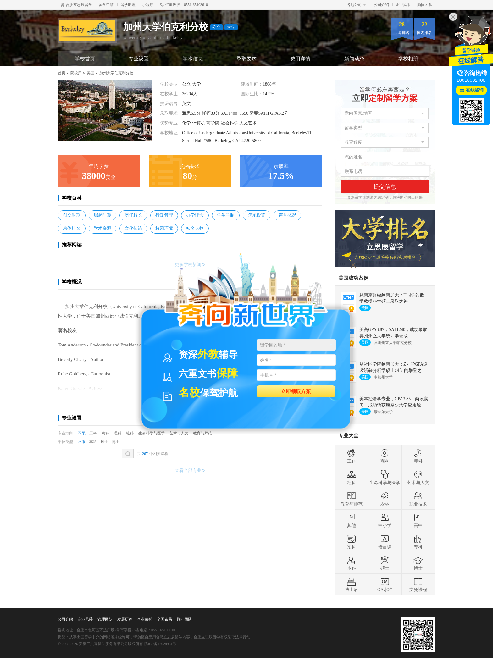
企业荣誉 (144, 619)
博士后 (351, 584)
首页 (61, 73)
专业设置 (139, 58)
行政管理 (164, 215)
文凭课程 (418, 584)
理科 (117, 433)
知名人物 (195, 228)
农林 (385, 498)
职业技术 (418, 498)
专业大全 (348, 435)
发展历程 (124, 619)
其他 (351, 520)
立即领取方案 (296, 391)
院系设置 (256, 215)
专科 (418, 541)
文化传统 (133, 228)
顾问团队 (424, 5)
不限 (82, 433)
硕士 (104, 442)
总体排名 (71, 228)
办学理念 (195, 215)
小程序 (147, 5)
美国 (90, 73)
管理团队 (105, 619)
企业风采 (403, 5)
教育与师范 (352, 498)
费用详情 (300, 58)
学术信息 (193, 58)
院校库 (76, 73)
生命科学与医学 (384, 477)
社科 (130, 433)
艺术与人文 (418, 477)
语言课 (384, 541)
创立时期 (71, 215)
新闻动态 (354, 58)
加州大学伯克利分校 (116, 73)
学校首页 (85, 58)
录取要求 (246, 58)
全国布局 (164, 619)
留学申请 (106, 5)
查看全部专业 (190, 470)
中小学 (384, 520)
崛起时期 (102, 215)
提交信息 (385, 187)
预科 (351, 541)
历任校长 (133, 215)
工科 (93, 433)
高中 (418, 520)
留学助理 (128, 5)
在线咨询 (475, 90)
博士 (115, 442)
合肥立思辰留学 (76, 5)
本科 (93, 442)
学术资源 (102, 228)
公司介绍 (381, 5)
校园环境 (164, 228)
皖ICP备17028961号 (160, 644)
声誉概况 (287, 215)
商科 (105, 433)
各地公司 (356, 5)
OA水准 (384, 584)
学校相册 (408, 58)
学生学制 (226, 215)
